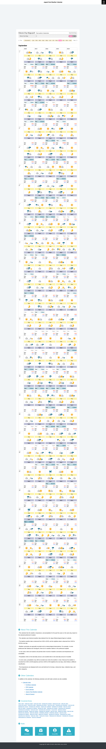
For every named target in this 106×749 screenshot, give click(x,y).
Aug (56, 40)
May (47, 40)
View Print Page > (73, 32)
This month (27, 40)
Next (75, 40)
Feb (36, 40)
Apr (43, 40)
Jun (50, 40)
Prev (21, 40)
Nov (67, 40)
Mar (40, 40)
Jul (53, 40)
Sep (60, 40)
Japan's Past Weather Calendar (53, 2)
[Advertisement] (53, 17)
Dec (70, 40)
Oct (63, 40)
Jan (33, 40)
